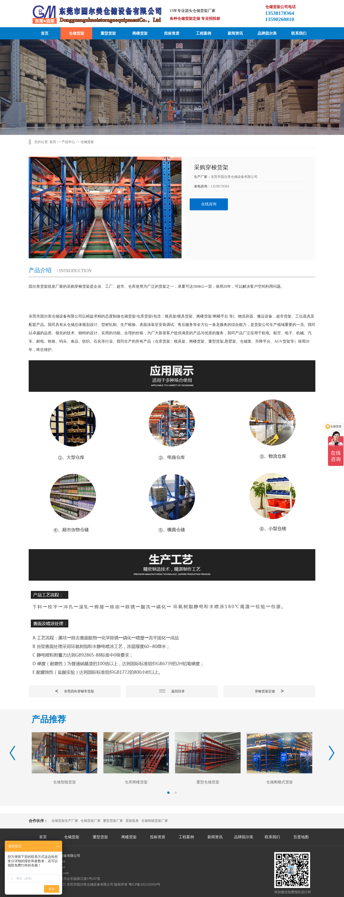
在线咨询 (208, 204)
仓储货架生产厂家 (64, 821)
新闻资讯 (235, 33)
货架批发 (132, 821)
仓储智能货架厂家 (154, 821)
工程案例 (203, 33)
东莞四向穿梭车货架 (74, 691)
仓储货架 (76, 33)
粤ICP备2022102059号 (145, 884)
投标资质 (171, 33)
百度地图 (301, 837)
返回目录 (172, 691)
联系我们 (298, 33)
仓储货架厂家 (91, 821)
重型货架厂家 (113, 821)
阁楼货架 (140, 33)
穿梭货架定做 (269, 691)
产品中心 (68, 142)
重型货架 (108, 33)
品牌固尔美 (267, 33)
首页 (44, 33)
